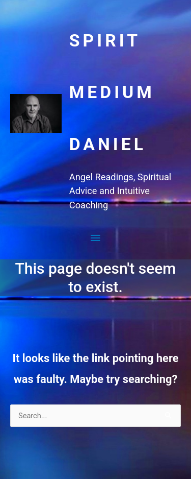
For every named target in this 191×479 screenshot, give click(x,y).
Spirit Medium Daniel (112, 92)
